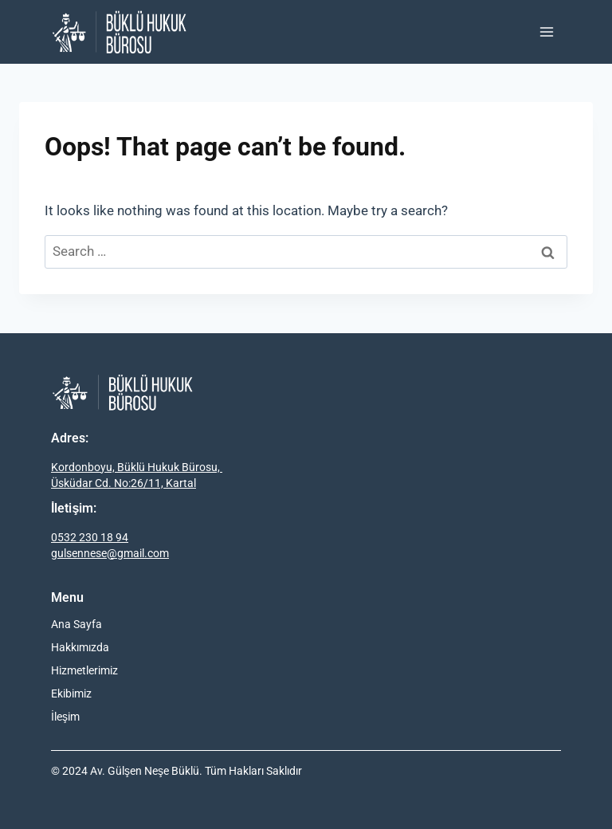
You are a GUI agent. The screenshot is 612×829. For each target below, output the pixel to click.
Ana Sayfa (76, 624)
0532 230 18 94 (89, 537)
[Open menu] (546, 31)
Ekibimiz (71, 693)
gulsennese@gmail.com (110, 553)
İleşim (65, 716)
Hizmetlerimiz (84, 670)
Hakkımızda (80, 647)
